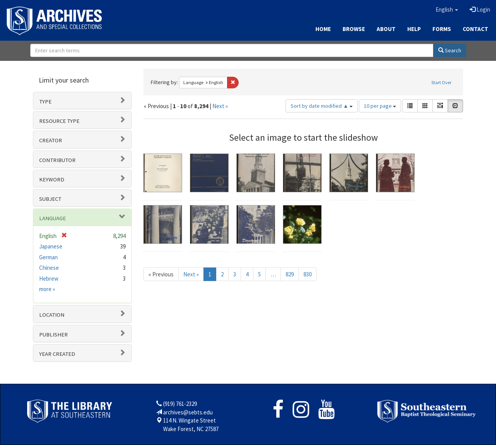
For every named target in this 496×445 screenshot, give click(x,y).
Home (323, 29)
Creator (50, 140)
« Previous (161, 274)
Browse (354, 29)
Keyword (51, 179)
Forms (441, 29)
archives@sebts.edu (188, 412)
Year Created (57, 353)
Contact (475, 29)
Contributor (57, 160)
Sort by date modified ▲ (322, 105)
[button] (447, 9)
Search (449, 50)
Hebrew (49, 278)
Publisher (53, 334)
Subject (50, 198)
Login (480, 9)
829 (290, 274)
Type (45, 101)
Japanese (50, 246)
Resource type (59, 120)
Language (52, 218)
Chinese (49, 267)
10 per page (380, 105)
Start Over (441, 82)
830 (307, 274)
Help (414, 29)
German (48, 257)
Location (51, 314)
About (386, 29)
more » (47, 289)
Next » (220, 106)
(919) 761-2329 (180, 403)
